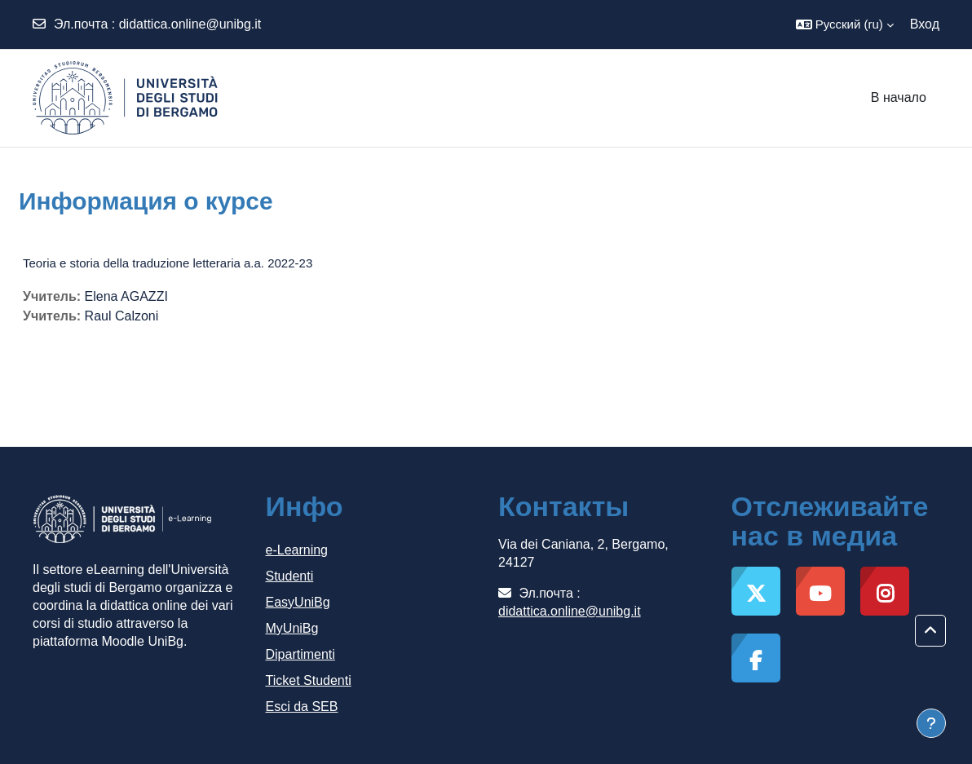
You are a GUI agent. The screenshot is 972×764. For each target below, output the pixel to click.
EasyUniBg (298, 602)
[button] (845, 24)
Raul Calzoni (122, 316)
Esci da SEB (302, 706)
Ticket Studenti (308, 680)
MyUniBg (292, 628)
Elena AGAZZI (126, 296)
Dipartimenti (300, 654)
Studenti (290, 576)
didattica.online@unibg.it (190, 24)
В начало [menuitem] (898, 97)
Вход (924, 24)
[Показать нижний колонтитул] (931, 723)
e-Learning (297, 550)
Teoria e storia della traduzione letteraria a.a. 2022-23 (167, 263)
